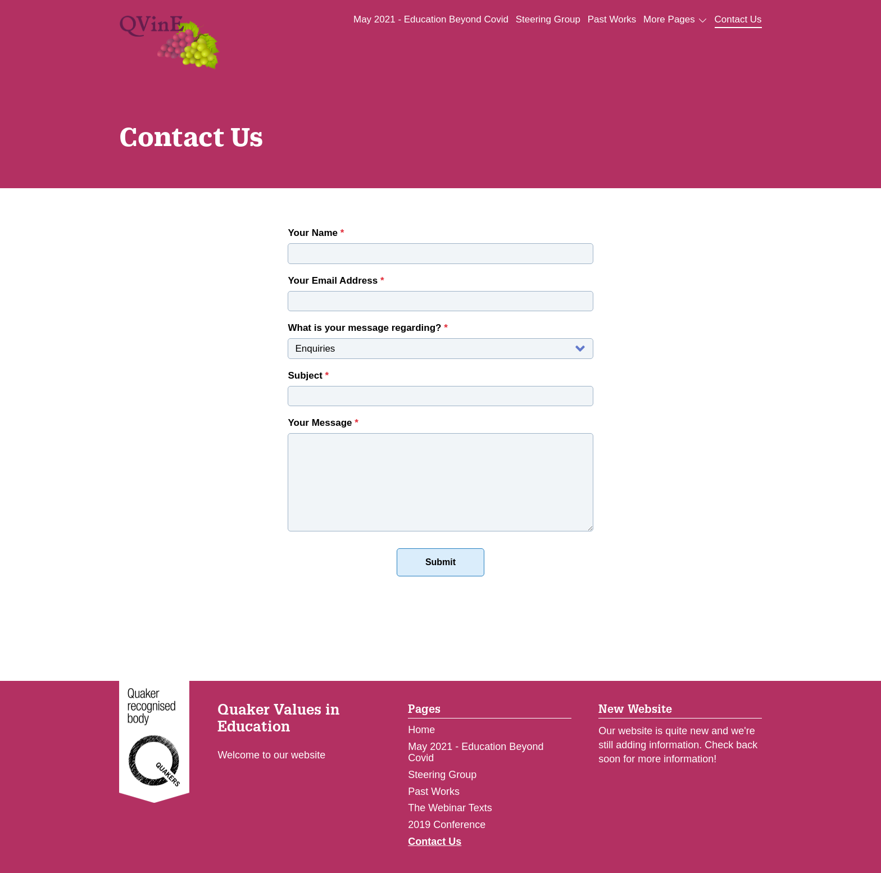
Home (421, 729)
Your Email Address (336, 280)
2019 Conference (446, 824)
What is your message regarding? (367, 327)
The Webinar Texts (450, 807)
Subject (308, 375)
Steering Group (548, 19)
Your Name (316, 233)
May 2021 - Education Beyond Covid (430, 19)
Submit (440, 562)
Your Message (323, 422)
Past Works (612, 19)
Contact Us (738, 19)
